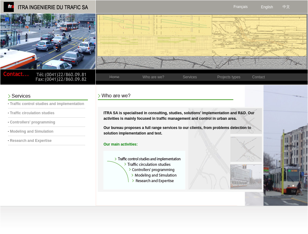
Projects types (228, 77)
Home (114, 77)
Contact (258, 77)
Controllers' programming (32, 122)
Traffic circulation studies (32, 113)
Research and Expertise (31, 140)
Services (190, 77)
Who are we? (153, 77)
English (267, 7)
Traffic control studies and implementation (47, 104)
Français (240, 7)
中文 (286, 7)
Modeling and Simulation (31, 131)
